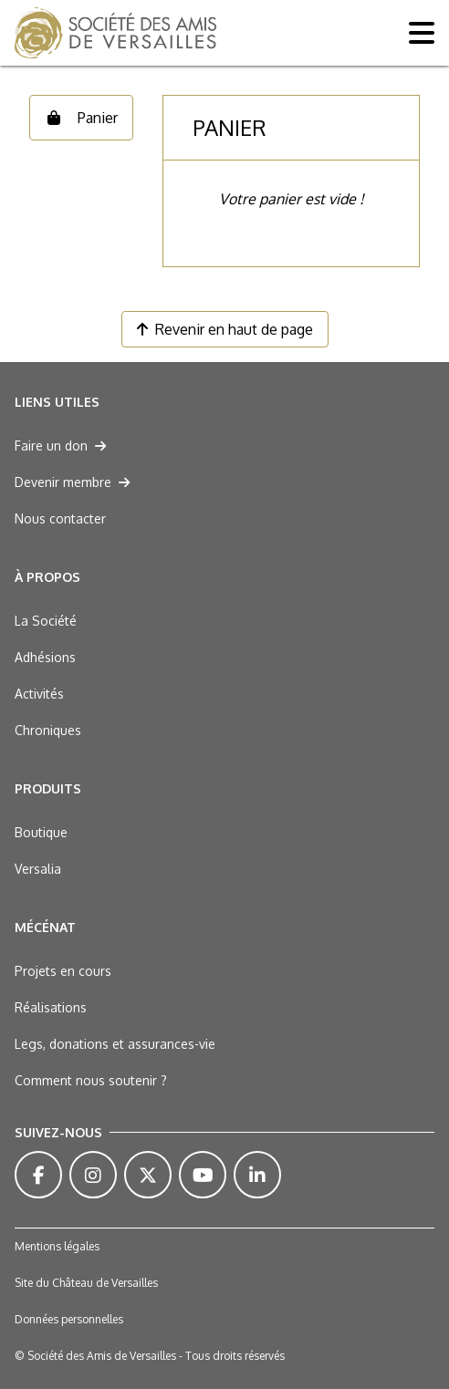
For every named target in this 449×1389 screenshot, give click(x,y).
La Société (46, 620)
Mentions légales (57, 1246)
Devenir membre (72, 482)
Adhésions (45, 657)
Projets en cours (63, 971)
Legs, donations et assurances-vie (115, 1044)
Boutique (41, 832)
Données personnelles (69, 1319)
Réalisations (51, 1007)
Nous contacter (60, 518)
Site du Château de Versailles (86, 1283)
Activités (39, 693)
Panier (81, 118)
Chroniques (48, 730)
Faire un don (60, 445)
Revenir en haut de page (225, 329)
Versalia (38, 868)
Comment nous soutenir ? (91, 1080)
